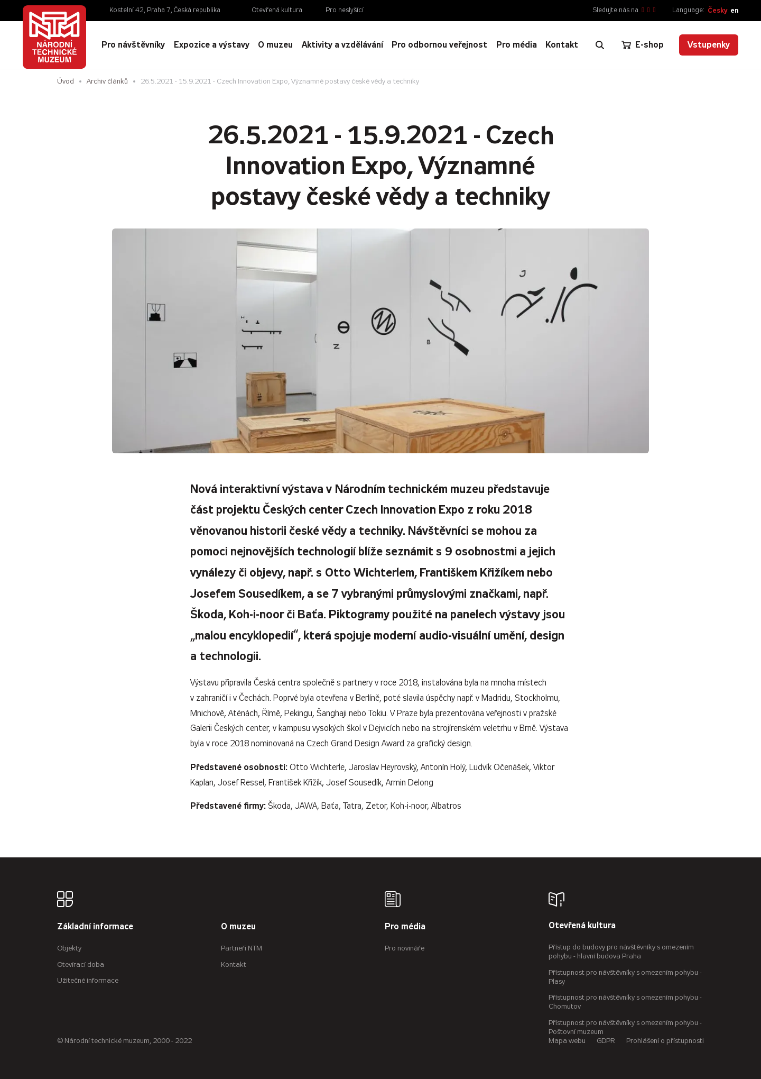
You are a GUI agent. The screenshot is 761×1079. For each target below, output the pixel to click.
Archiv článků (107, 81)
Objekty (69, 948)
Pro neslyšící (345, 10)
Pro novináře (404, 948)
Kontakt (233, 964)
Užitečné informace (87, 980)
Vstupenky (709, 45)
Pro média (405, 926)
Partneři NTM (241, 948)
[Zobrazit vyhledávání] (599, 45)
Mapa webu (567, 1041)
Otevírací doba (80, 964)
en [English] (734, 10)
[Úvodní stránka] (54, 37)
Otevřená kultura (277, 10)
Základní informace (95, 926)
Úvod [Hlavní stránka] (65, 81)
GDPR (606, 1041)
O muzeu (238, 926)
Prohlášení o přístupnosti (665, 1041)
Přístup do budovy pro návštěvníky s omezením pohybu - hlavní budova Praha (621, 951)
